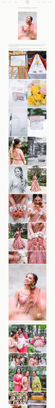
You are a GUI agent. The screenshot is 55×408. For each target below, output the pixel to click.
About (10, 2)
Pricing (39, 2)
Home (4, 2)
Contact (50, 2)
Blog (44, 2)
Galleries (16, 2)
